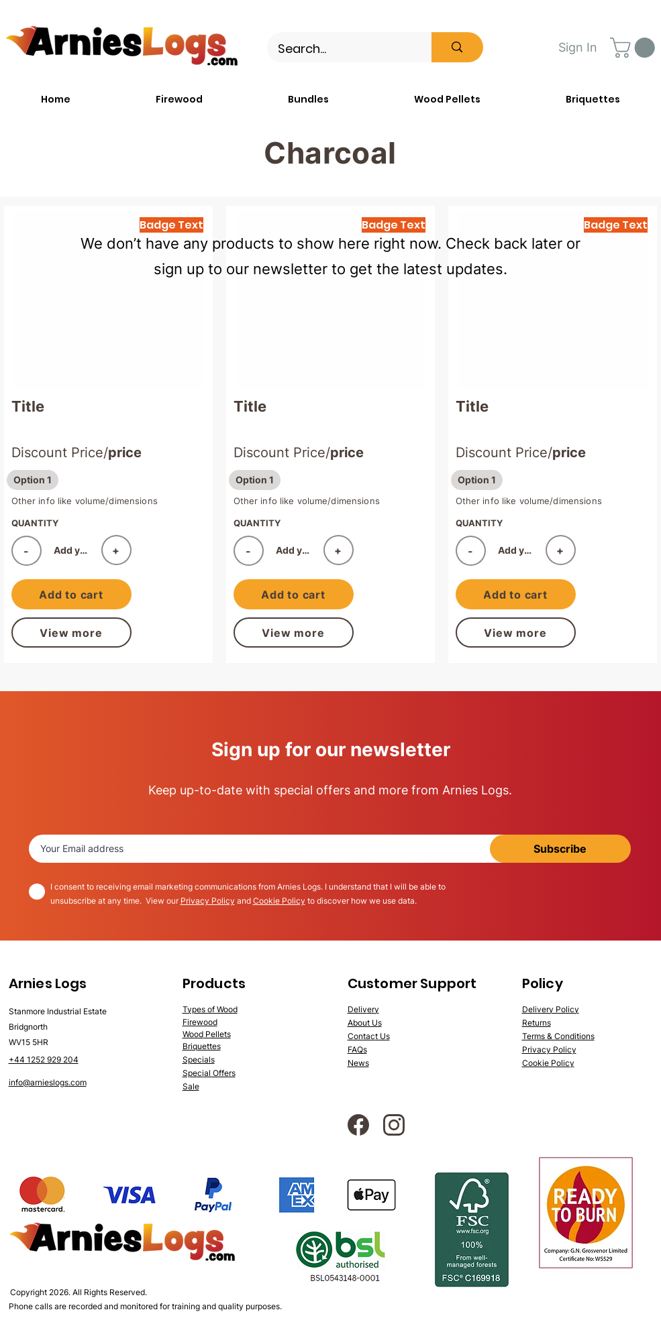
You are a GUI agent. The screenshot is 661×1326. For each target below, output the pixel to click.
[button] (635, 48)
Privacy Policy (208, 901)
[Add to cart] (71, 594)
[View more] (71, 632)
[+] (116, 550)
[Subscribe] (560, 849)
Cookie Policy (279, 901)
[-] (26, 551)
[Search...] (341, 49)
